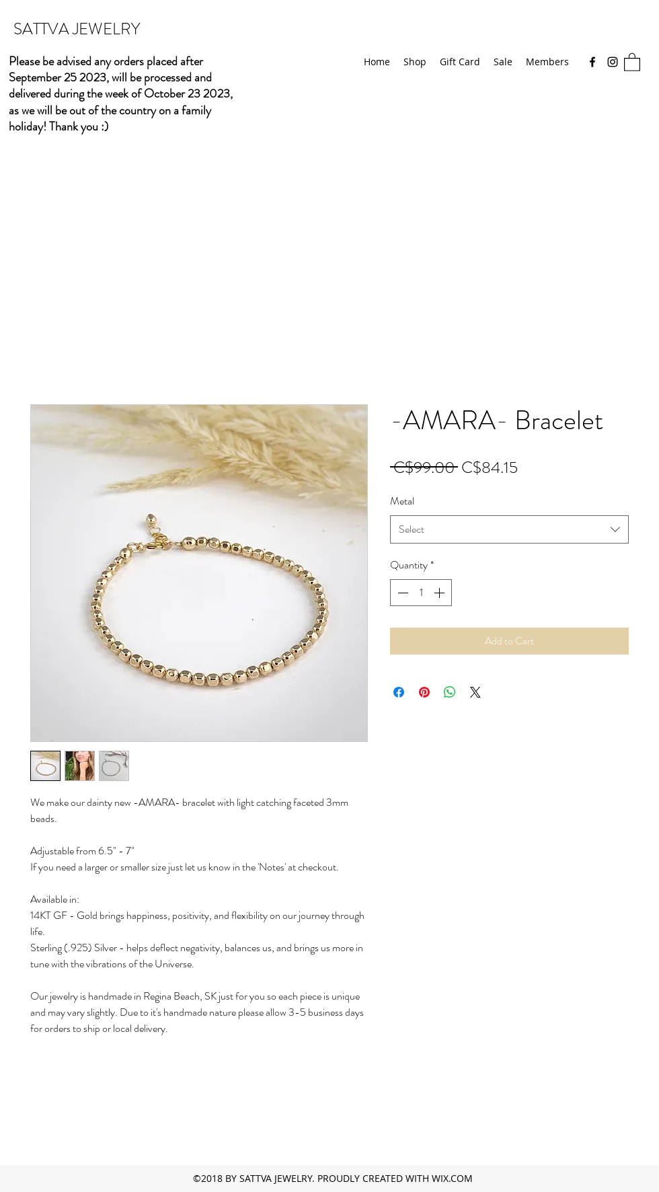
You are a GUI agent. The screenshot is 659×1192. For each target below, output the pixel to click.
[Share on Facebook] (399, 692)
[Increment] (440, 592)
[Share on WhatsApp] (450, 692)
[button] (632, 61)
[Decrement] (401, 592)
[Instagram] (612, 62)
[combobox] (509, 529)
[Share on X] (475, 692)
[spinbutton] (421, 592)
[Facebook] (592, 62)
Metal (402, 501)
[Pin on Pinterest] (424, 692)
